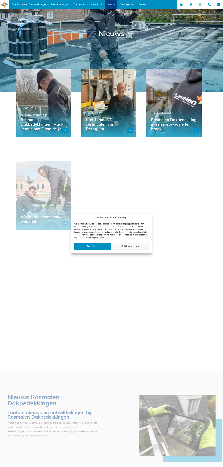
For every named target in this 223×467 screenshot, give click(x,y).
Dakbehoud (80, 4)
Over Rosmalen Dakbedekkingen (29, 4)
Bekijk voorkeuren (130, 246)
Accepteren (92, 246)
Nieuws (111, 4)
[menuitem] (29, 4)
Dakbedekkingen (60, 4)
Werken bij (96, 4)
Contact (143, 4)
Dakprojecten (127, 4)
